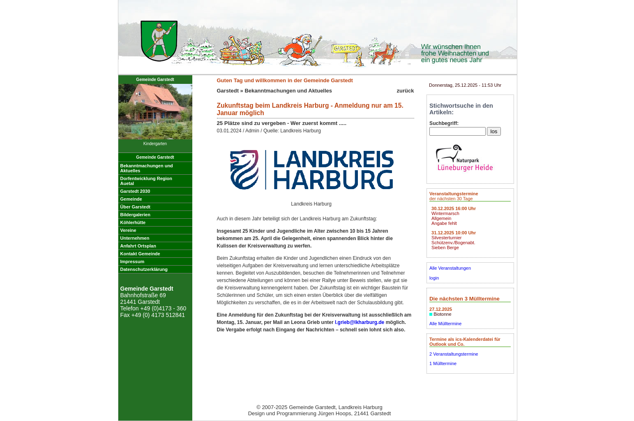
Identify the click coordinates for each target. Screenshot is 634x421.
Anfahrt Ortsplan (138, 245)
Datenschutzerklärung (144, 269)
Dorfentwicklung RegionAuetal (146, 181)
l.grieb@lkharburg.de (359, 322)
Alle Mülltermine (445, 323)
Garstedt (228, 91)
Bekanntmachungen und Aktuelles (288, 91)
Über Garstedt (135, 206)
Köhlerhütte (133, 222)
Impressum (132, 261)
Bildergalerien (135, 214)
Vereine (128, 230)
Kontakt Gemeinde (140, 253)
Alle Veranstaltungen (450, 268)
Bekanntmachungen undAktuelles (146, 168)
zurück (405, 91)
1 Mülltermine (442, 363)
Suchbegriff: (444, 123)
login (434, 277)
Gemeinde (131, 199)
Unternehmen (135, 238)
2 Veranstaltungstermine (453, 354)
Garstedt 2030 (135, 191)
